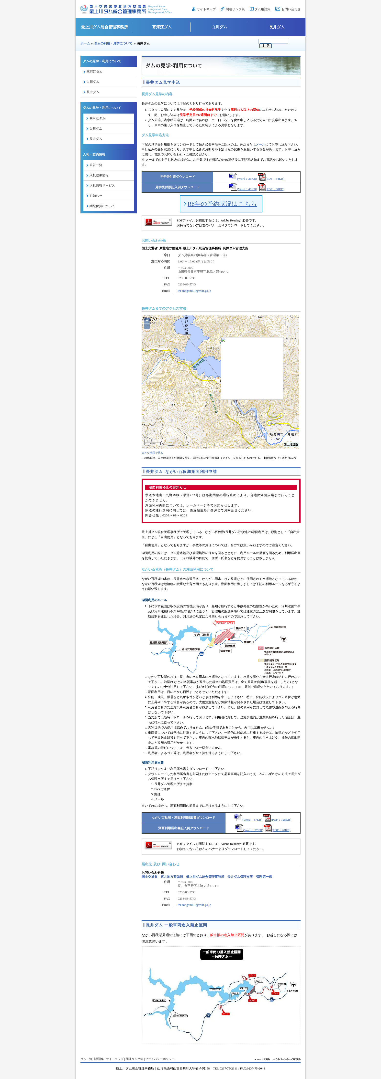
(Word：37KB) (248, 819)
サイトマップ (206, 9)
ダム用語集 (262, 9)
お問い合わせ (291, 9)
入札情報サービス (102, 185)
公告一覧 (96, 165)
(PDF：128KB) (277, 819)
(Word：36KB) (243, 178)
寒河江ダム (162, 27)
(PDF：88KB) (271, 189)
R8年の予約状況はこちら (222, 203)
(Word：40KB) (243, 189)
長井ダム (277, 27)
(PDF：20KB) (277, 830)
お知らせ (96, 196)
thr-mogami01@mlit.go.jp (194, 291)
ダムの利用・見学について (113, 43)
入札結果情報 (99, 175)
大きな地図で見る (152, 452)
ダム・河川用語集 (92, 1059)
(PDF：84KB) (271, 178)
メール (260, 144)
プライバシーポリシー (160, 1059)
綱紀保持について (102, 206)
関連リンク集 (235, 9)
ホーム (85, 43)
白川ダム (219, 27)
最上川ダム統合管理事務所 (104, 27)
